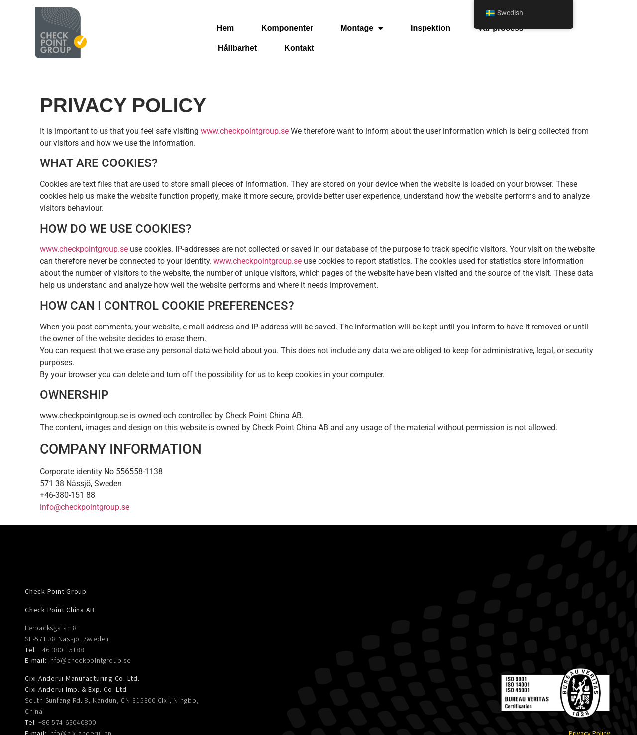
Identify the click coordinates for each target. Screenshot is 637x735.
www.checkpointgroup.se (245, 131)
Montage (361, 28)
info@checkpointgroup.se (84, 507)
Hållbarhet (237, 48)
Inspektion (430, 28)
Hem (225, 28)
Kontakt (299, 48)
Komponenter (287, 28)
